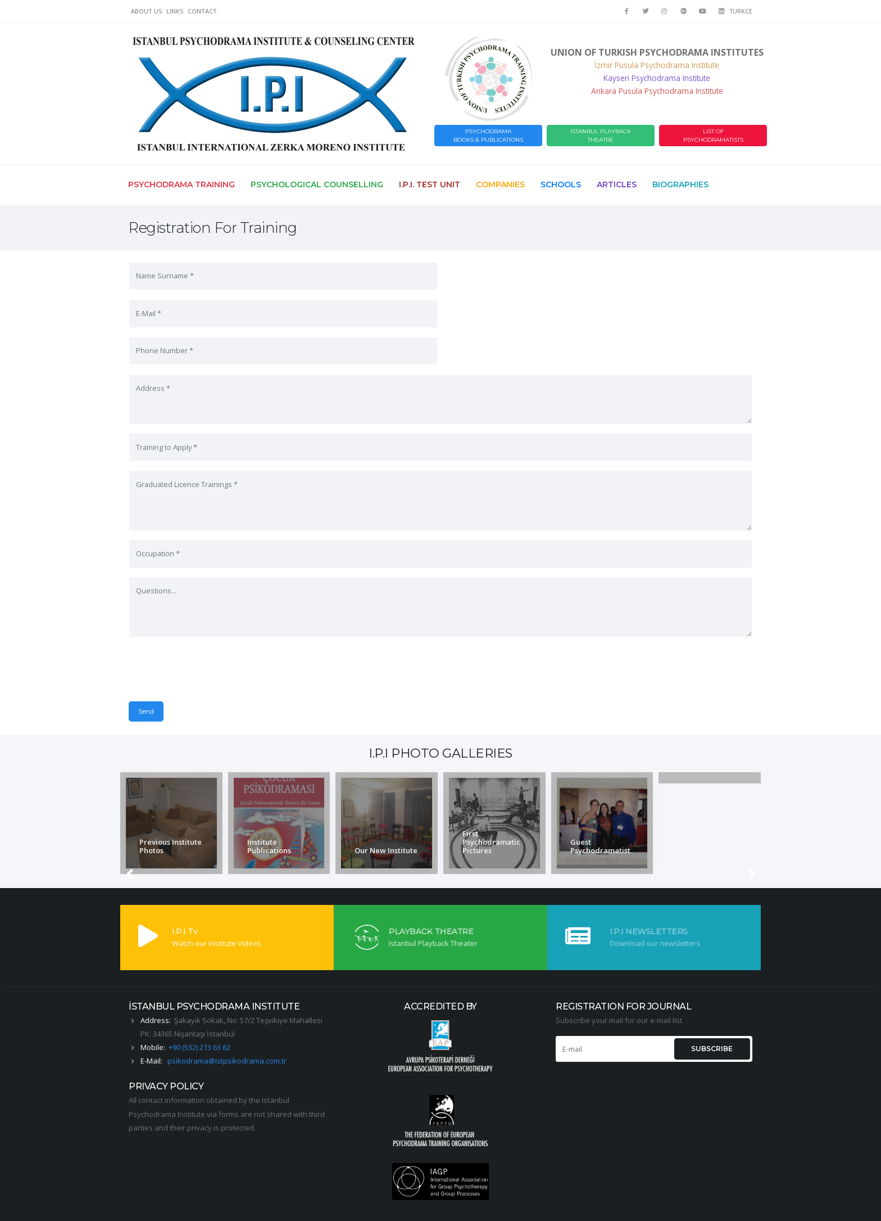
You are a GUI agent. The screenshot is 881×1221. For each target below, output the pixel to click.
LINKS (174, 11)
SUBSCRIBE (712, 1017)
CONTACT (202, 11)
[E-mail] (614, 1017)
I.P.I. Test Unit (429, 184)
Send (458, 664)
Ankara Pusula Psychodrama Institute (657, 90)
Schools (561, 184)
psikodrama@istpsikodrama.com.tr (227, 1029)
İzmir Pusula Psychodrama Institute (656, 65)
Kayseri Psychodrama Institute (656, 78)
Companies (500, 184)
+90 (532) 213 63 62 (199, 1016)
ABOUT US (146, 11)
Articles (617, 184)
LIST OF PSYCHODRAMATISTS (713, 135)
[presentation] (214, 668)
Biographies (680, 184)
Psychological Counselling (317, 184)
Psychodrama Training (181, 184)
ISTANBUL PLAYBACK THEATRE (600, 135)
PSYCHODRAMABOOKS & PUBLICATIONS (488, 135)
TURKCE (741, 11)
